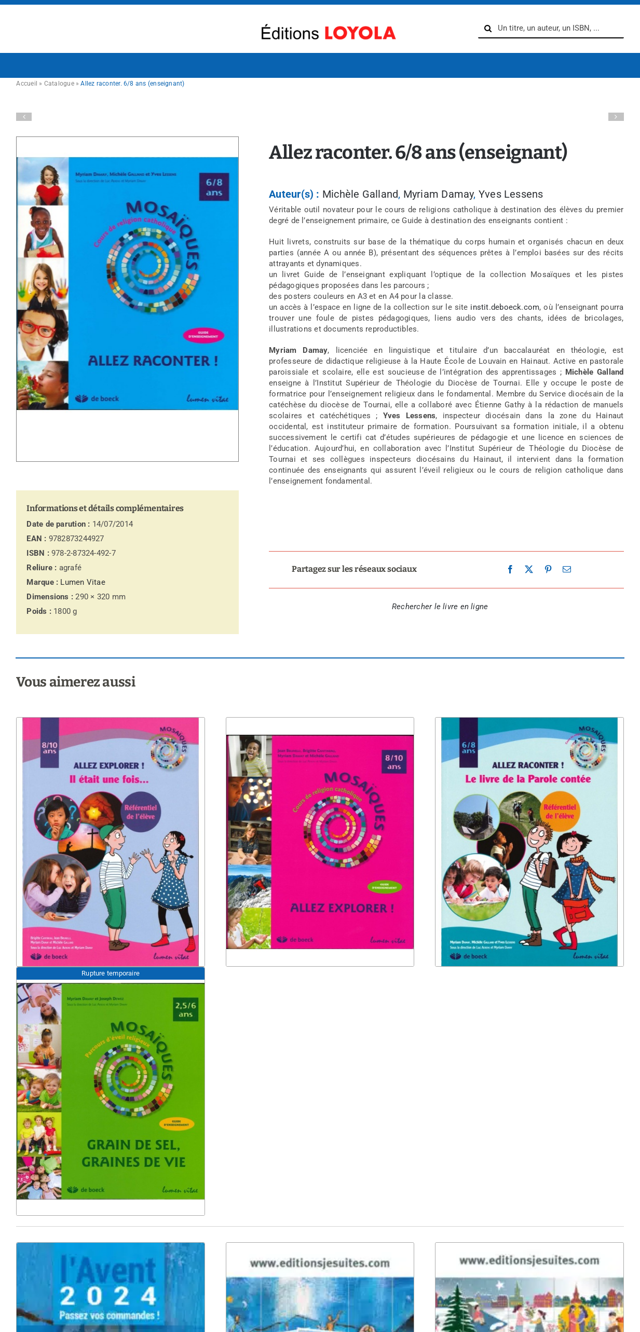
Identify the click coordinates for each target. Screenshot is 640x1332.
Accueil (26, 83)
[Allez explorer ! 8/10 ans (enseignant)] (320, 717)
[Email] (566, 570)
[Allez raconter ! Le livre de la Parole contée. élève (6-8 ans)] (529, 717)
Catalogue (59, 83)
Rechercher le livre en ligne (440, 606)
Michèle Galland (360, 194)
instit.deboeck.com (504, 307)
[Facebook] (510, 570)
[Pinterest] (548, 570)
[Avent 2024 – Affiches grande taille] (320, 1242)
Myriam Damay (438, 194)
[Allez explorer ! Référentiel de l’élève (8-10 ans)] (110, 717)
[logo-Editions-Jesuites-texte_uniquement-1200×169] (326, 21)
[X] (529, 570)
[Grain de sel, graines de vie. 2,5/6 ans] (110, 967)
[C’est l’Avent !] (110, 1242)
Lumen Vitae (82, 582)
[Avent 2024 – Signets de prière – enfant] (529, 1242)
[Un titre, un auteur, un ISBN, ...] (551, 28)
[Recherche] (488, 28)
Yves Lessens (511, 194)
